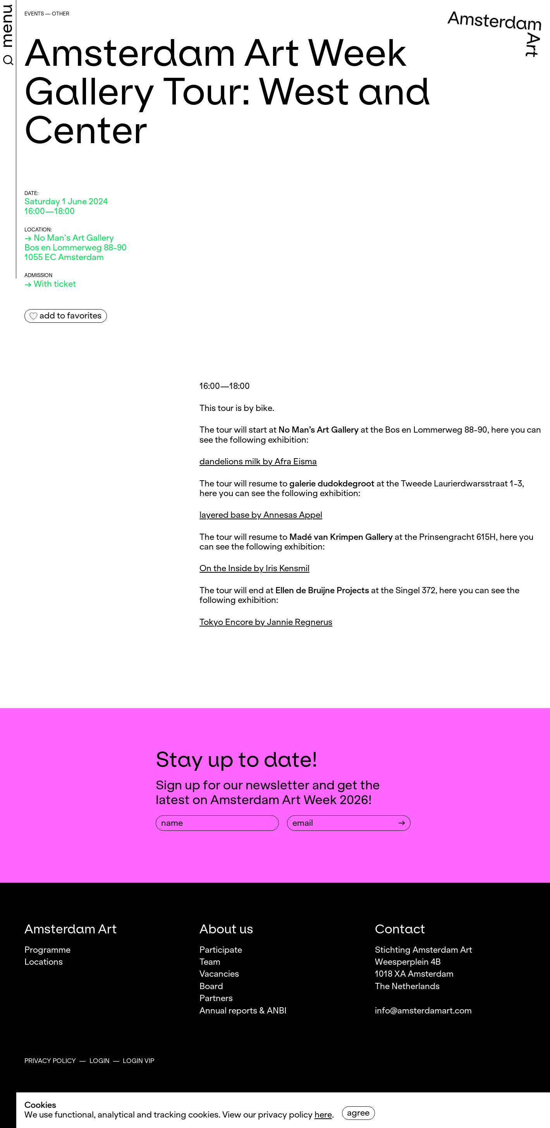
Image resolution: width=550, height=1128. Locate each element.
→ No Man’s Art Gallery (69, 238)
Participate (220, 950)
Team (209, 962)
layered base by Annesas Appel (260, 515)
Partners (216, 998)
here (323, 1115)
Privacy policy (50, 1061)
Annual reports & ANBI (243, 1011)
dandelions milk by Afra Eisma (258, 462)
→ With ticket (50, 284)
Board (211, 986)
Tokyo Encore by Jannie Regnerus (265, 622)
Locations (43, 962)
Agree (358, 1113)
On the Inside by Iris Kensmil (254, 568)
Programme (47, 950)
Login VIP (138, 1061)
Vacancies (219, 974)
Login (99, 1061)
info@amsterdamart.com (423, 1011)
